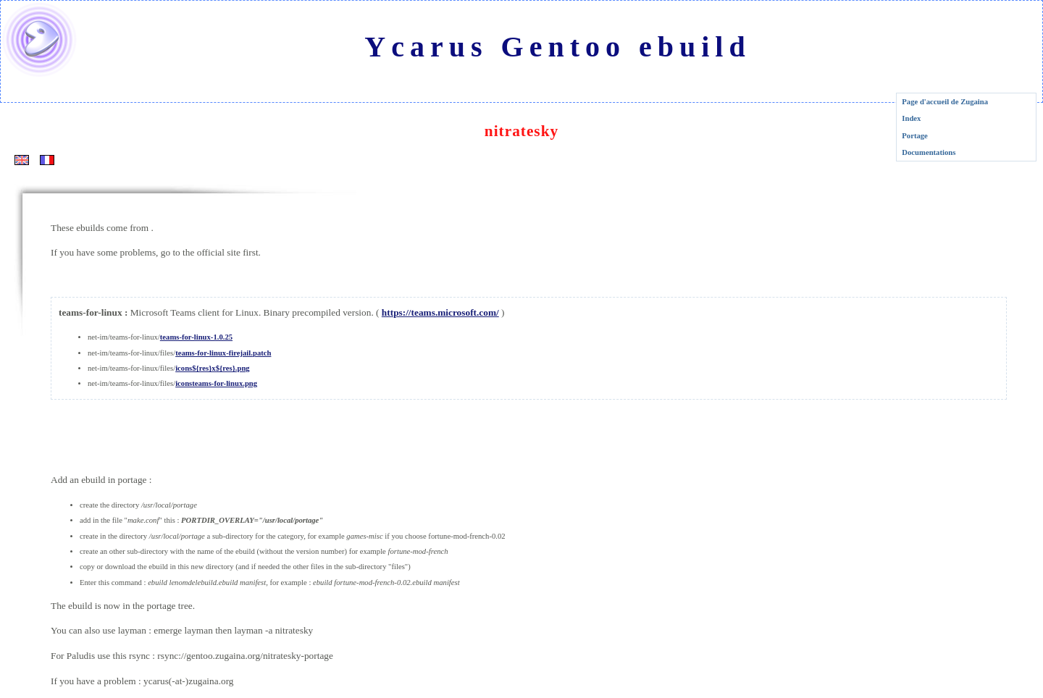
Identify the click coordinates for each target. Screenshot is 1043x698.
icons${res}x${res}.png (212, 368)
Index (911, 118)
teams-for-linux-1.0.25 (196, 337)
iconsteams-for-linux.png (216, 383)
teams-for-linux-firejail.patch (223, 353)
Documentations (928, 152)
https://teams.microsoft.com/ (440, 312)
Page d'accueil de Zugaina (945, 102)
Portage (915, 136)
